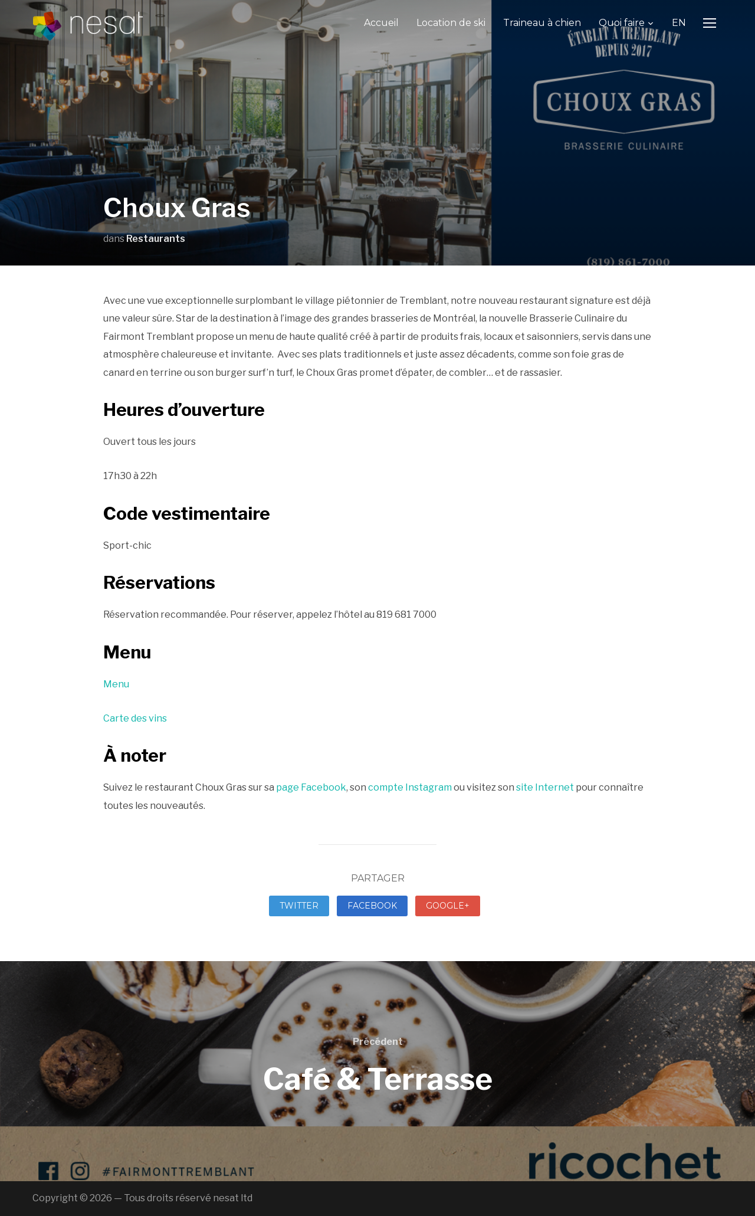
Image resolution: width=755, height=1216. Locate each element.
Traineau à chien (542, 22)
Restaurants (155, 238)
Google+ (448, 905)
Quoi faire (622, 22)
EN (679, 22)
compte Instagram (410, 787)
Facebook (372, 905)
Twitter (299, 905)
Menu (116, 684)
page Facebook (311, 787)
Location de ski (450, 22)
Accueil (381, 22)
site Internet (545, 787)
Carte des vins (135, 718)
